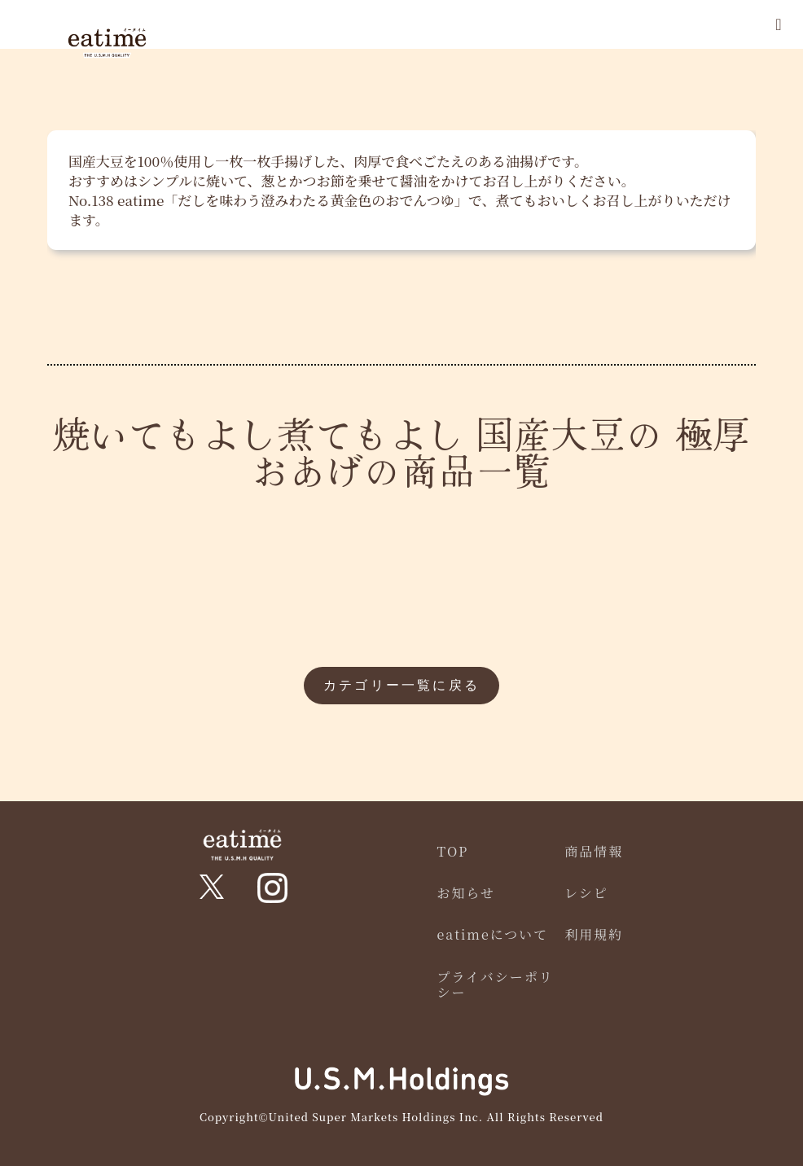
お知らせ (466, 892)
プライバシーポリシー (495, 984)
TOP (453, 851)
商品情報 (593, 851)
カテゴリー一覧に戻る (401, 685)
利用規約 (593, 934)
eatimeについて (493, 934)
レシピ (586, 892)
